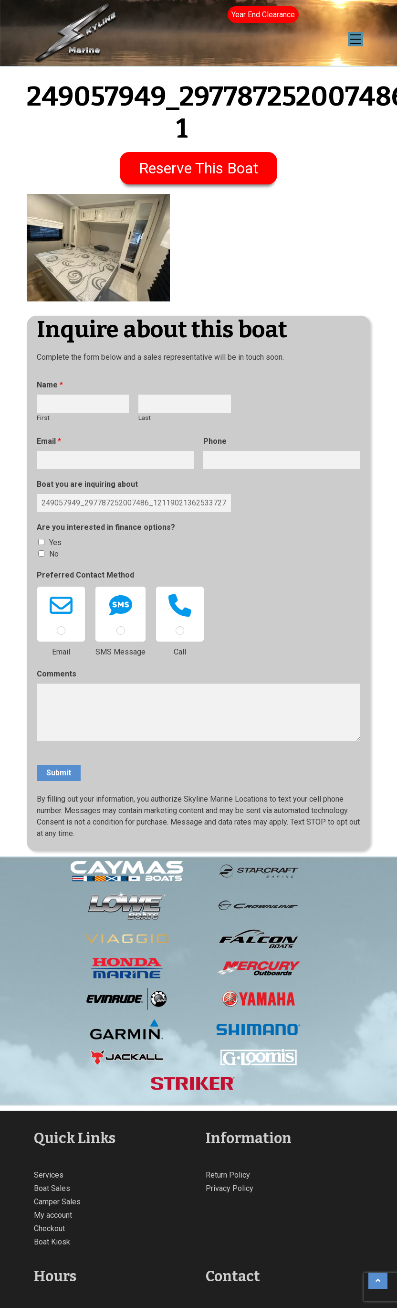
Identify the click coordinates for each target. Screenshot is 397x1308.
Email (49, 441)
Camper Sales (57, 1201)
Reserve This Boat (198, 168)
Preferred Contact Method (85, 574)
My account (53, 1215)
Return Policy (228, 1174)
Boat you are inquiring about (87, 484)
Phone (215, 441)
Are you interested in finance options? (106, 527)
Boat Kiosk (52, 1241)
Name (50, 384)
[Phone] (281, 460)
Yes (55, 542)
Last (144, 417)
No (54, 553)
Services (48, 1174)
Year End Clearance (263, 14)
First (43, 417)
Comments (56, 673)
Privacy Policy (229, 1188)
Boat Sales (52, 1188)
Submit (58, 772)
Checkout (49, 1228)
